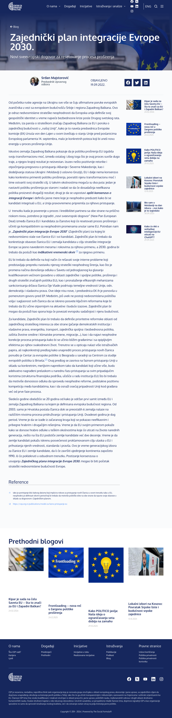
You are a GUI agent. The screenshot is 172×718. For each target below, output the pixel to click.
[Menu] (162, 6)
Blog (108, 658)
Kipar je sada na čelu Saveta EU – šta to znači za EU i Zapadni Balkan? (153, 105)
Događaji (70, 6)
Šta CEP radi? (15, 652)
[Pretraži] (155, 6)
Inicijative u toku (81, 652)
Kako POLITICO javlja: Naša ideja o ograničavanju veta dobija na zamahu (153, 155)
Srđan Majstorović (55, 78)
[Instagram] (131, 11)
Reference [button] (18, 482)
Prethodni (45, 655)
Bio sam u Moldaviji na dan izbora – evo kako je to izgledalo (153, 206)
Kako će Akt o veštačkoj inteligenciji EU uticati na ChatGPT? (152, 232)
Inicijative (86, 6)
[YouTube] (131, 6)
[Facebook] (131, 1)
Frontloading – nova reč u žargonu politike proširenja (153, 128)
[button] (128, 82)
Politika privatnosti (147, 655)
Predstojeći (46, 652)
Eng (148, 6)
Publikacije (111, 652)
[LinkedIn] (136, 6)
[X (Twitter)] (136, 1)
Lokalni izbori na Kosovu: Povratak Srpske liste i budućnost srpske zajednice (153, 183)
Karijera (12, 655)
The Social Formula (102, 711)
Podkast (110, 655)
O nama (54, 6)
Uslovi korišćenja (147, 652)
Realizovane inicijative (84, 655)
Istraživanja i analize (111, 6)
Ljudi (11, 658)
